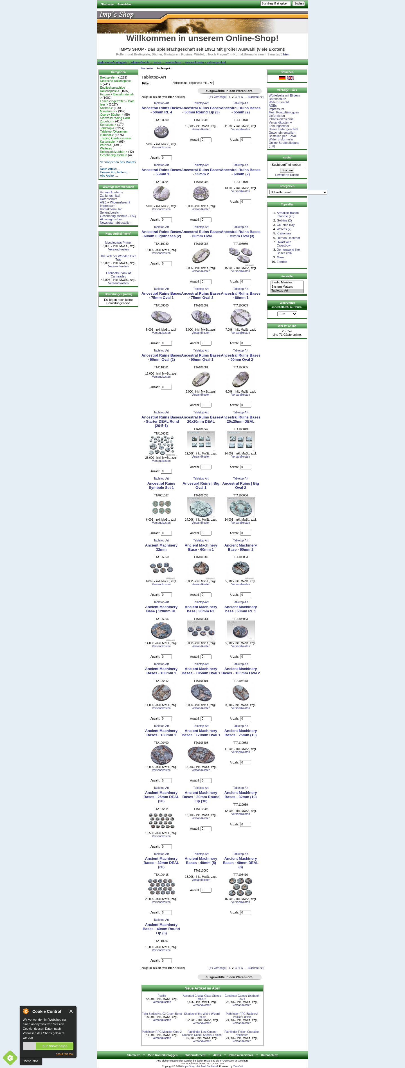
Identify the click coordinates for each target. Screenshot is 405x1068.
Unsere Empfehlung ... (115, 172)
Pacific (162, 995)
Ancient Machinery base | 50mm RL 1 (240, 609)
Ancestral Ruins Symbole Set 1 (161, 485)
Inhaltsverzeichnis (281, 119)
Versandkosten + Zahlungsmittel (205, 62)
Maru (280, 257)
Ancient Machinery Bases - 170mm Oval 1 (201, 733)
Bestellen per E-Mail (282, 136)
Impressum (107, 205)
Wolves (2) (284, 229)
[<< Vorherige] (217, 96)
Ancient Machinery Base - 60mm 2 (240, 547)
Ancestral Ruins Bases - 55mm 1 (161, 172)
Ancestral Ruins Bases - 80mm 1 (240, 295)
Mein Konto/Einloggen (112, 62)
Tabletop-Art (161, 103)
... (245, 96)
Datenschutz (173, 62)
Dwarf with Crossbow (284, 243)
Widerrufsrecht (139, 62)
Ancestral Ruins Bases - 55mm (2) (240, 110)
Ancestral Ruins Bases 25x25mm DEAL (240, 419)
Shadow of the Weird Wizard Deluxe (202, 1015)
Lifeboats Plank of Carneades (118, 274)
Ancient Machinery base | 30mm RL (201, 609)
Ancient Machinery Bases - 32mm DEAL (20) (161, 862)
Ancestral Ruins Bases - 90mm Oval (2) (161, 357)
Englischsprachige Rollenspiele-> (112, 89)
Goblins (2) (284, 220)
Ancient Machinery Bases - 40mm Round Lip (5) (161, 929)
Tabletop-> (107, 128)
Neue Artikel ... (110, 169)
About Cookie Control (25, 1011)
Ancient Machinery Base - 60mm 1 (201, 547)
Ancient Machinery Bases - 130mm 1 (161, 733)
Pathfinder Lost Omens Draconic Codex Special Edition (202, 1033)
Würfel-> (106, 145)
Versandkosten (118, 249)
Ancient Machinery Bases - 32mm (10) (240, 795)
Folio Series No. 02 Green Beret (162, 1013)
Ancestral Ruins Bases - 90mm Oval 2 (240, 357)
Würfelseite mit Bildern (284, 95)
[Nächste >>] (256, 96)
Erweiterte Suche (287, 174)
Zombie (282, 261)
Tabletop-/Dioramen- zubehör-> (114, 133)
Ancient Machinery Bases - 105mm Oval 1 (201, 671)
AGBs (157, 62)
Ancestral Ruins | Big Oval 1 (201, 485)
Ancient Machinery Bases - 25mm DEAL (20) (161, 797)
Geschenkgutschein (113, 155)
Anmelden (124, 4)
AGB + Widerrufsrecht (115, 202)
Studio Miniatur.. (287, 283)
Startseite (107, 4)
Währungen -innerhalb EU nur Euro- (286, 304)
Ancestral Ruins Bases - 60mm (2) (240, 172)
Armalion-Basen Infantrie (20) (288, 214)
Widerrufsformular (281, 139)
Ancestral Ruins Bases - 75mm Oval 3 (201, 295)
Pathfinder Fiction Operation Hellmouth (242, 1033)
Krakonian (284, 233)
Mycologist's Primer (118, 242)
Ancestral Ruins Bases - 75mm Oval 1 (161, 295)
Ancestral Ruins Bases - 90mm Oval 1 (201, 357)
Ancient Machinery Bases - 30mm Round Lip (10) (200, 797)
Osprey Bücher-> (111, 114)
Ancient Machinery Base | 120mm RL (161, 609)
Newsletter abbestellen (115, 222)
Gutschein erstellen (282, 132)
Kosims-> (106, 107)
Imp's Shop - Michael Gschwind (200, 1066)
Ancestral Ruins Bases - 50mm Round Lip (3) (201, 110)
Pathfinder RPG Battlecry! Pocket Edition (242, 1015)
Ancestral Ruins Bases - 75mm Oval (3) (240, 234)
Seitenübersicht (110, 212)
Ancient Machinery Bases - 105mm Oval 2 (240, 671)
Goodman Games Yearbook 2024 (242, 997)
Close (71, 1011)
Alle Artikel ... (109, 175)
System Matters (287, 287)
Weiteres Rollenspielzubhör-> (113, 150)
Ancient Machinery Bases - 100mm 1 (161, 671)
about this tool (64, 1054)
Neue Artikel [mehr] (118, 233)
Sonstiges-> (108, 124)
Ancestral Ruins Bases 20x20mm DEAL (201, 419)
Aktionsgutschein (111, 219)
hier (286, 54)
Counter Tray (286, 225)
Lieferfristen (277, 115)
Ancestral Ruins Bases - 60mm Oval (201, 234)
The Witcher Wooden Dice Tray (118, 257)
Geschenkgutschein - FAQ (118, 216)
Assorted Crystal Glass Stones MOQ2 (202, 997)
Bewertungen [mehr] (118, 294)
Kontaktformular (111, 209)
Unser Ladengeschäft (283, 129)
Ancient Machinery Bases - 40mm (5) (201, 860)
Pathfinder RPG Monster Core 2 (162, 1031)
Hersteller (287, 276)
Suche (287, 157)
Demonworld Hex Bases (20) (288, 251)
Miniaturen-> (108, 111)
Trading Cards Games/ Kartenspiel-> (115, 139)
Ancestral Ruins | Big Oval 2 (240, 485)
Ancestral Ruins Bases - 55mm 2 (201, 172)
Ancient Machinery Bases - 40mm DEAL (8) (240, 862)
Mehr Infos (31, 1061)
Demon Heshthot (288, 237)
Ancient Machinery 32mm (161, 547)
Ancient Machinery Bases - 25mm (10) (240, 733)
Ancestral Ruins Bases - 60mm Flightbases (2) (161, 234)
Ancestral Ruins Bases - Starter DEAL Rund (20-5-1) (161, 421)
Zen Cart (238, 1066)
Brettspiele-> (108, 77)
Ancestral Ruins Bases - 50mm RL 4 (161, 110)
